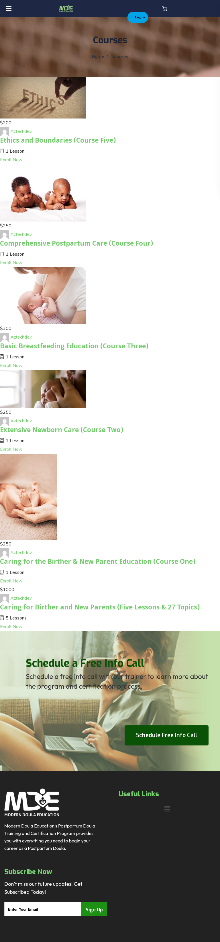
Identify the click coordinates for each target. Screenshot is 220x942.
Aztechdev (21, 131)
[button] (164, 8)
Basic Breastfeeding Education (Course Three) (74, 347)
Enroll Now (11, 160)
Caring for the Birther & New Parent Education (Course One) (97, 562)
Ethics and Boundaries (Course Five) (58, 141)
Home (98, 56)
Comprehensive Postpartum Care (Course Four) (76, 244)
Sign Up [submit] (94, 910)
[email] (42, 909)
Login (138, 17)
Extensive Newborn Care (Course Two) (61, 430)
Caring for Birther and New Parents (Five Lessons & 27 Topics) (100, 608)
